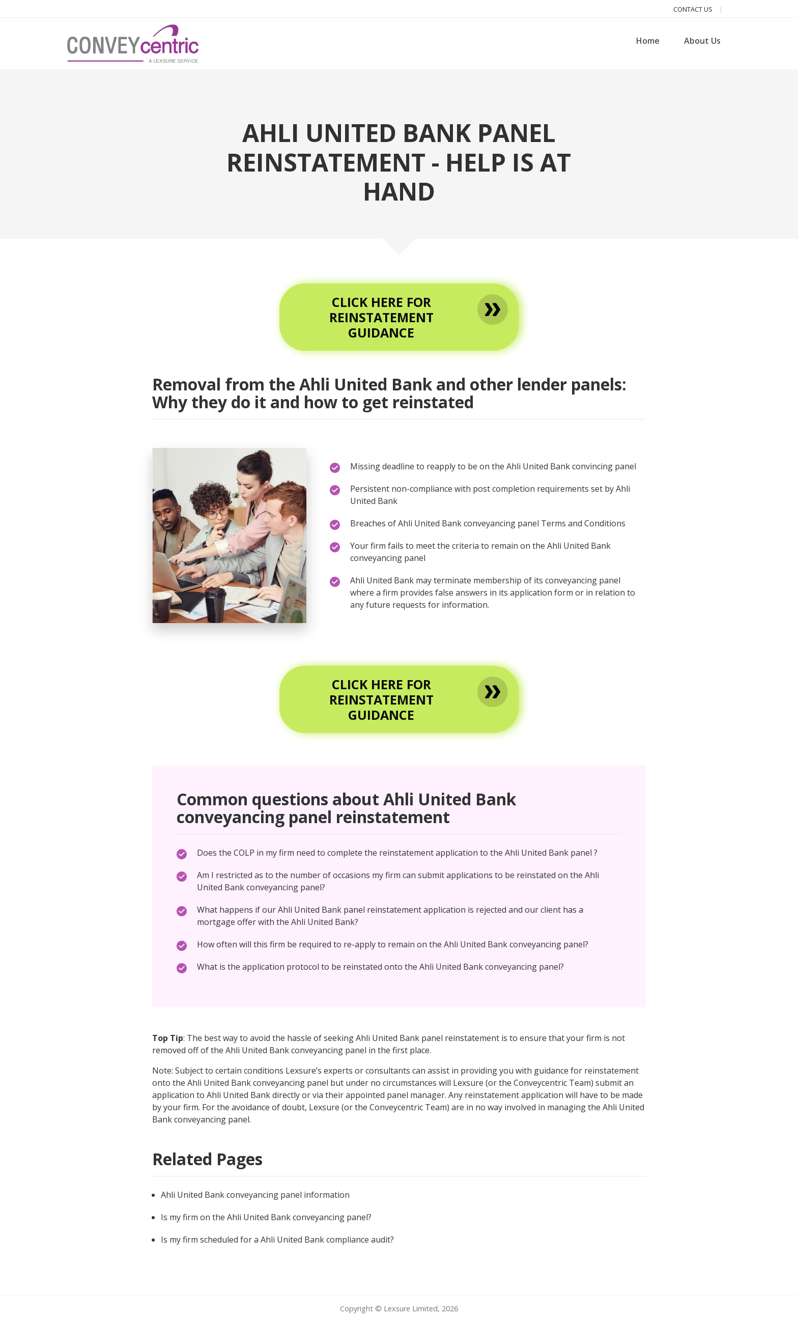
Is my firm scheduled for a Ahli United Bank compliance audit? (277, 1239)
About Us (702, 40)
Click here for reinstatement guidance (381, 317)
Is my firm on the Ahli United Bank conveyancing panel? (266, 1217)
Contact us (693, 9)
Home (648, 40)
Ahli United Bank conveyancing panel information (255, 1194)
